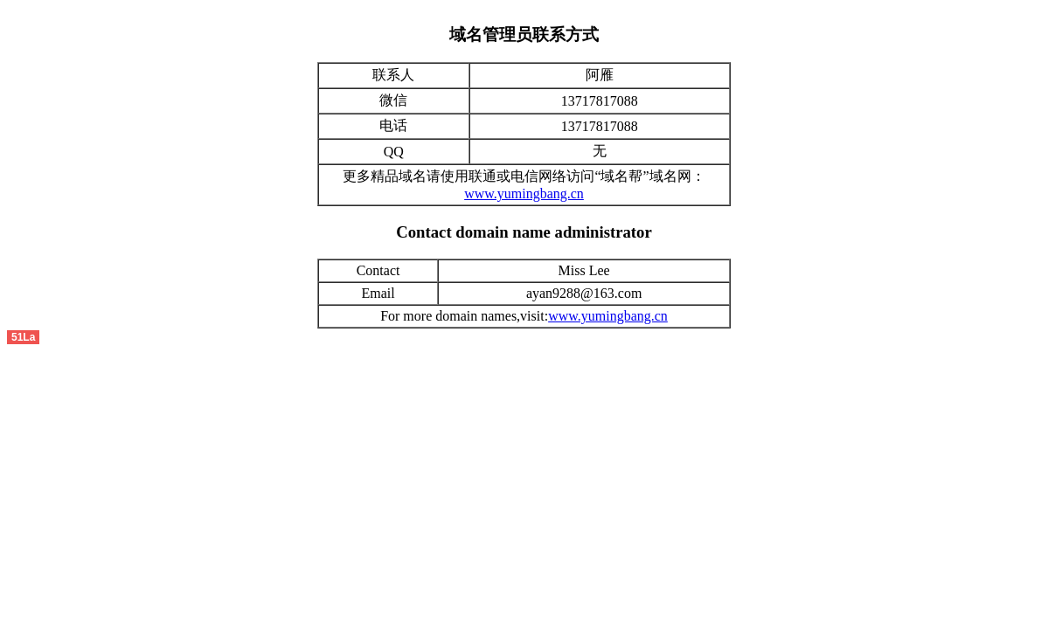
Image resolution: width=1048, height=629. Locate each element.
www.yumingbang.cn (524, 193)
